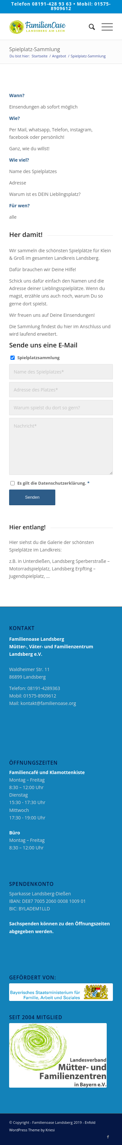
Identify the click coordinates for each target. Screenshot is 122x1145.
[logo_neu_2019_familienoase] (50, 27)
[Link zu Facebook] (108, 1137)
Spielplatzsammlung (38, 357)
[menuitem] (88, 27)
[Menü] (104, 27)
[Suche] (88, 27)
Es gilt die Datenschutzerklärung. (53, 483)
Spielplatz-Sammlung (34, 49)
